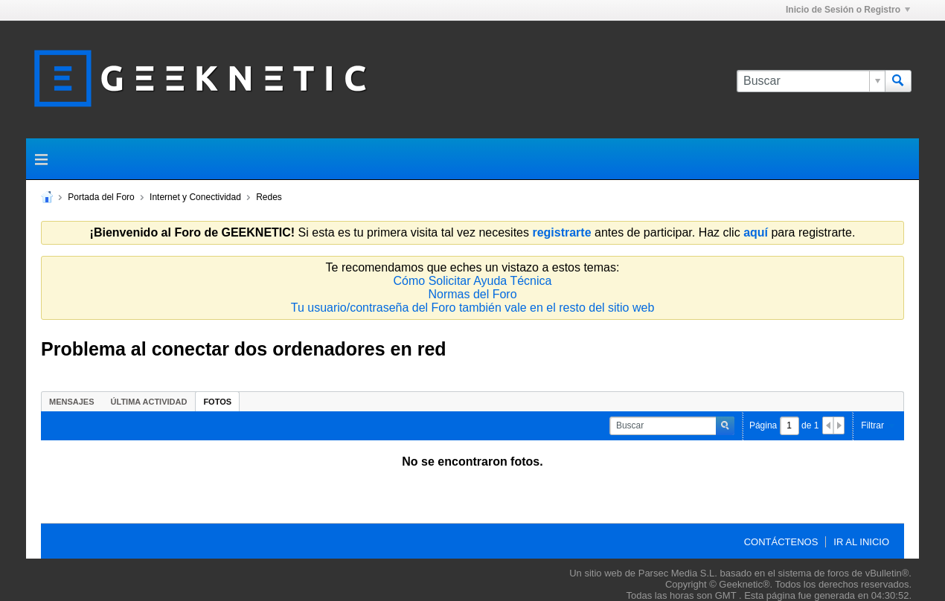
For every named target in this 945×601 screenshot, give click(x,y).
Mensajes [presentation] (71, 401)
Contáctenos (781, 541)
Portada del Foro (101, 197)
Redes (269, 197)
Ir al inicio (861, 541)
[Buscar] (811, 81)
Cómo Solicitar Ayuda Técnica (473, 280)
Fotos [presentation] (217, 401)
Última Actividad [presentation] (149, 401)
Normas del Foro (472, 294)
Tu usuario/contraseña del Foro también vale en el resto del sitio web (473, 307)
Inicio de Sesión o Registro (848, 9)
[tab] (72, 401)
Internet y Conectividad (195, 197)
